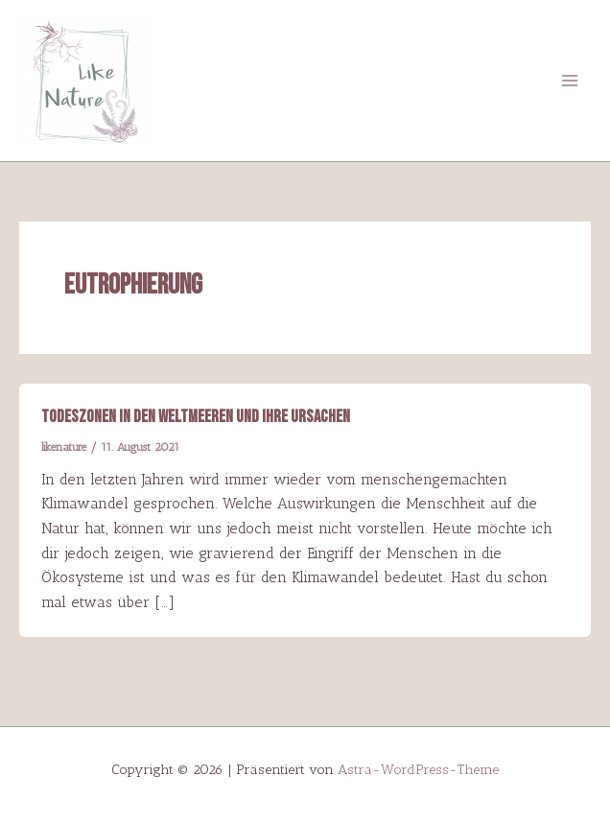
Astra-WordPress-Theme (418, 769)
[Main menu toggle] (570, 80)
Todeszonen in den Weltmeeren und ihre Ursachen (195, 417)
